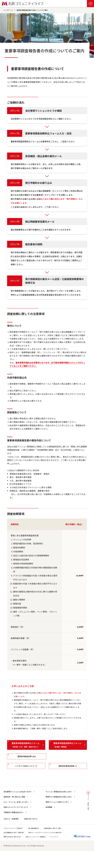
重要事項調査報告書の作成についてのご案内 (32, 10)
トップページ (8, 10)
